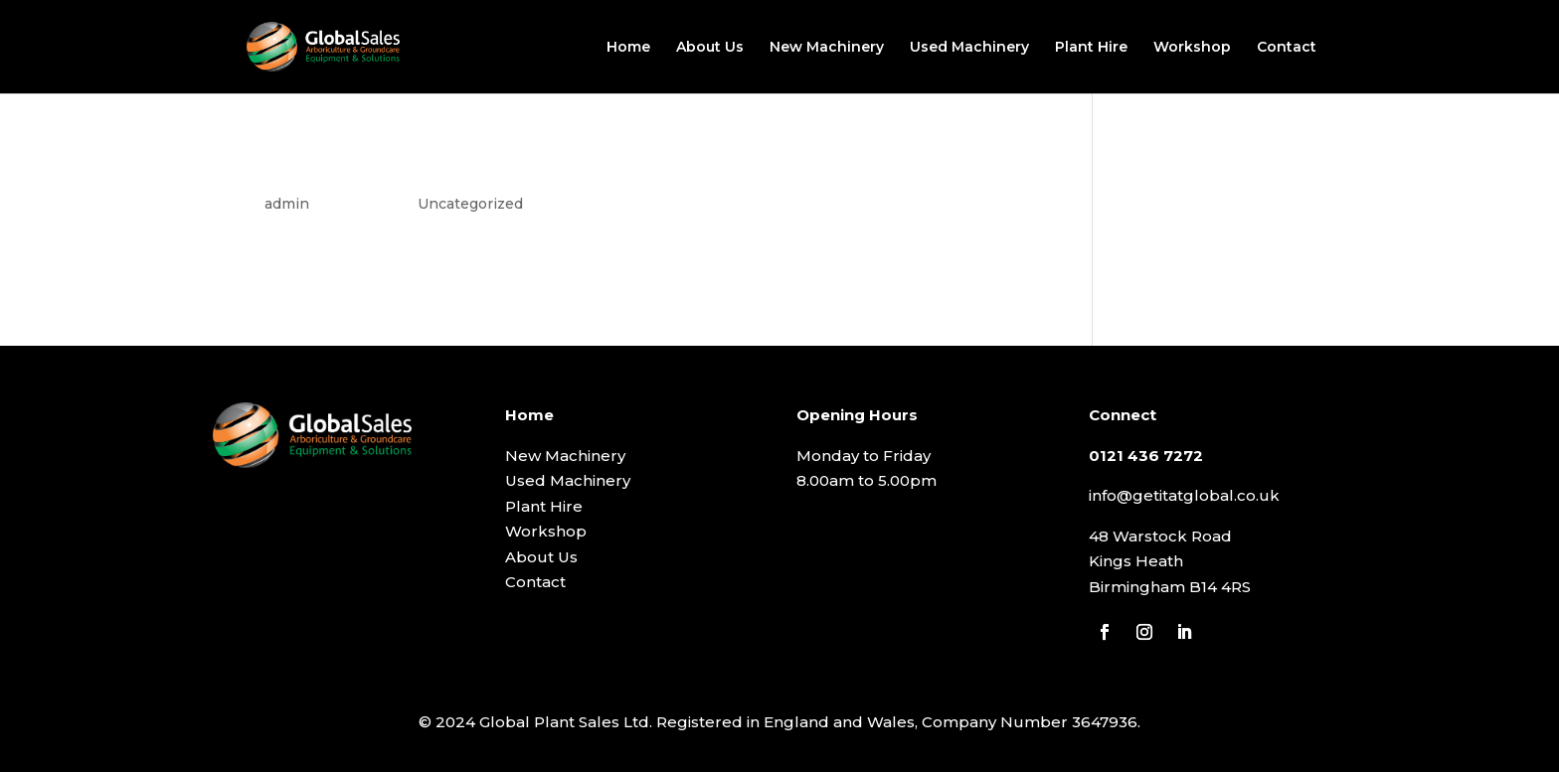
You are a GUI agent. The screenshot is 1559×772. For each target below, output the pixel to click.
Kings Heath (1136, 560)
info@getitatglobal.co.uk (1184, 495)
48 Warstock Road (1160, 536)
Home (628, 48)
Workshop (1192, 48)
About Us (710, 48)
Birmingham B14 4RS (1170, 586)
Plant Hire (1091, 48)
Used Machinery (969, 48)
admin (286, 204)
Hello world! (321, 166)
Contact (1286, 48)
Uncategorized (470, 204)
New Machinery (827, 48)
